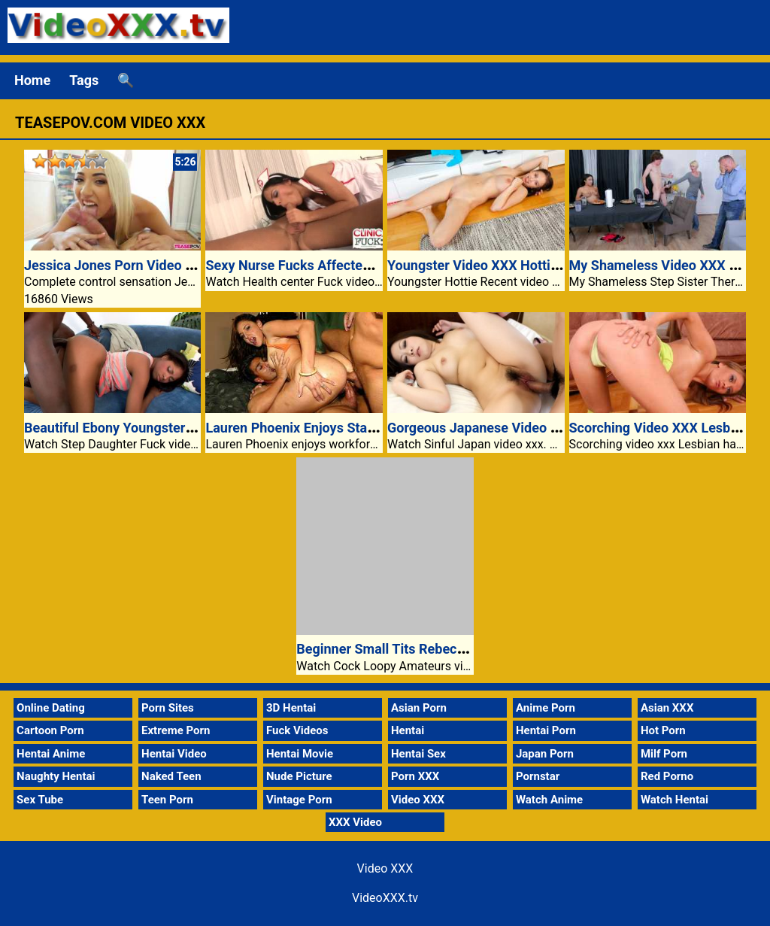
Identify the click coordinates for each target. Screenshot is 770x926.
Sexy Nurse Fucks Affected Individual (318, 265)
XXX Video (355, 822)
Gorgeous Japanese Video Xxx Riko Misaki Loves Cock (553, 428)
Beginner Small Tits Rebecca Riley (400, 649)
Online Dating (51, 708)
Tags (84, 80)
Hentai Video (174, 754)
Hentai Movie (299, 754)
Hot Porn (663, 730)
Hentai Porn (546, 730)
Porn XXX (415, 776)
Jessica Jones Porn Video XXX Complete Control (172, 265)
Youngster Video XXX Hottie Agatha (496, 265)
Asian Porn (419, 708)
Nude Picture (299, 776)
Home (32, 80)
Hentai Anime (51, 754)
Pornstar (537, 776)
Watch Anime (549, 799)
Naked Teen (171, 776)
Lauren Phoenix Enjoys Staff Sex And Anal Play (347, 428)
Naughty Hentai (56, 776)
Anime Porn (545, 708)
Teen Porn (167, 799)
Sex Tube (40, 799)
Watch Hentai (674, 799)
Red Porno (667, 776)
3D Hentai (291, 708)
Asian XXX (667, 708)
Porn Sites (167, 708)
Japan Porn (545, 754)
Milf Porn (664, 754)
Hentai (407, 730)
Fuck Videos (297, 730)
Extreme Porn (175, 730)
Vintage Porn (299, 799)
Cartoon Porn (50, 730)
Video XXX (417, 799)
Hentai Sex (418, 754)
